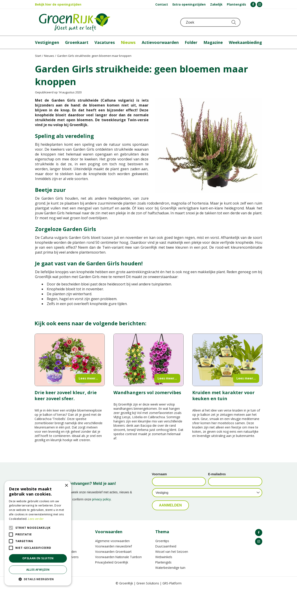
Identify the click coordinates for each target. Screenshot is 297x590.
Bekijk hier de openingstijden (58, 4)
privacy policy (101, 499)
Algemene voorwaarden (112, 541)
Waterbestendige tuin (170, 567)
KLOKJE (248, 22)
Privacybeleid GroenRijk (111, 562)
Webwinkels (163, 557)
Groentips (162, 541)
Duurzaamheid (165, 546)
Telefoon (258, 22)
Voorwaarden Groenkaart (113, 551)
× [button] (66, 485)
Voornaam (159, 474)
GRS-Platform (172, 583)
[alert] (37, 533)
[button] (38, 579)
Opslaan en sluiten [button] (37, 558)
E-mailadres (217, 474)
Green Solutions (147, 583)
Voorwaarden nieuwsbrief (113, 546)
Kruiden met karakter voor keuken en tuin (223, 395)
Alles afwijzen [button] (38, 570)
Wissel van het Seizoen (171, 551)
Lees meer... (88, 378)
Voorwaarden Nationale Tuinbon (118, 557)
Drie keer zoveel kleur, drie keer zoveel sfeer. (66, 395)
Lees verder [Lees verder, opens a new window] (36, 519)
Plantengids (163, 562)
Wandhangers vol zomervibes (147, 392)
